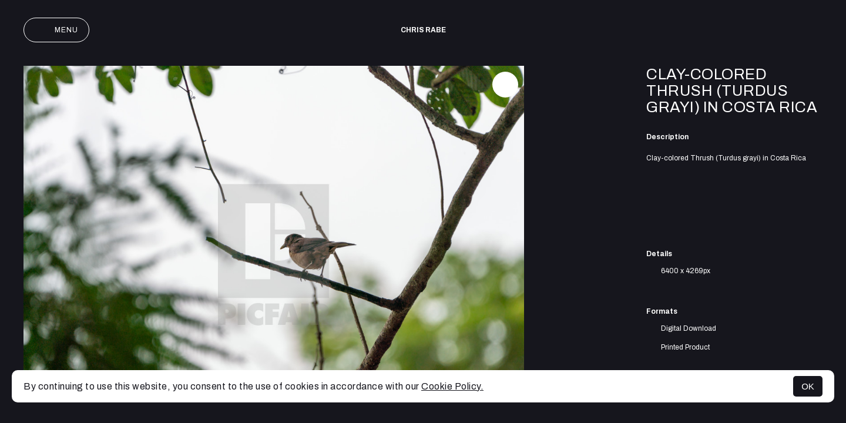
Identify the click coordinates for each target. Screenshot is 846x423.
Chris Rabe (423, 30)
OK (807, 386)
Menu (56, 30)
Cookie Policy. (452, 386)
